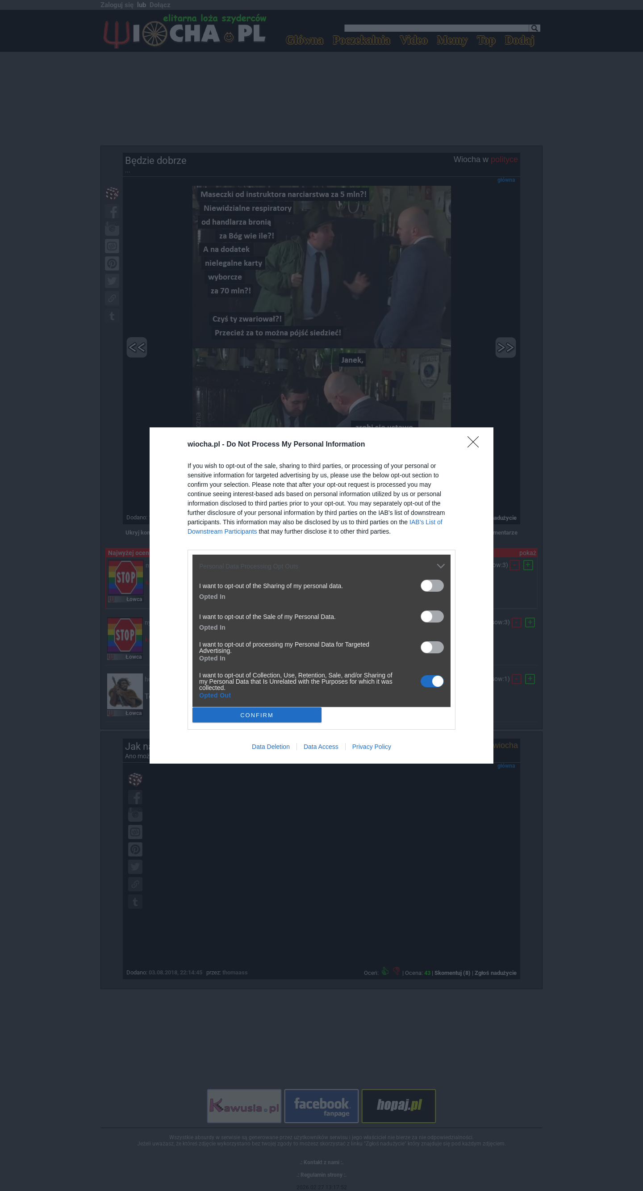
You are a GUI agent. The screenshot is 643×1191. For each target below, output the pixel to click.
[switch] (432, 586)
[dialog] (321, 595)
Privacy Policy (371, 746)
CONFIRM (257, 715)
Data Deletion (271, 746)
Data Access (321, 746)
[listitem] (321, 566)
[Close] (476, 444)
